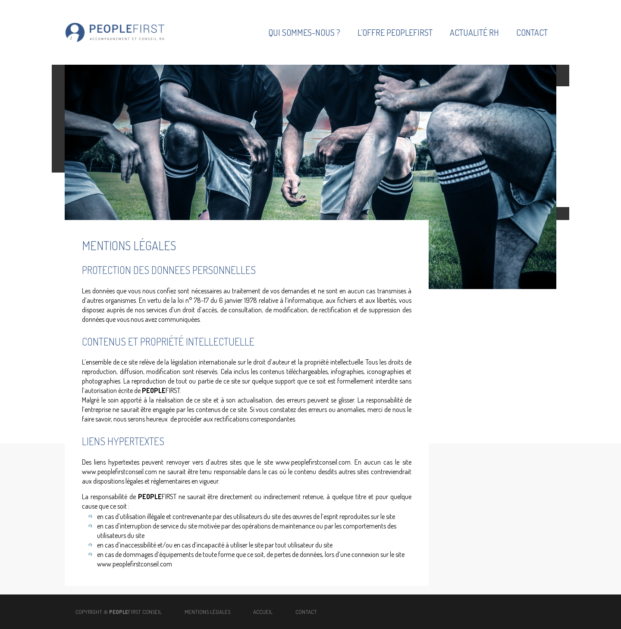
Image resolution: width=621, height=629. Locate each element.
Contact (306, 611)
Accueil (263, 611)
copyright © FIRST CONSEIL (118, 611)
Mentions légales (208, 611)
